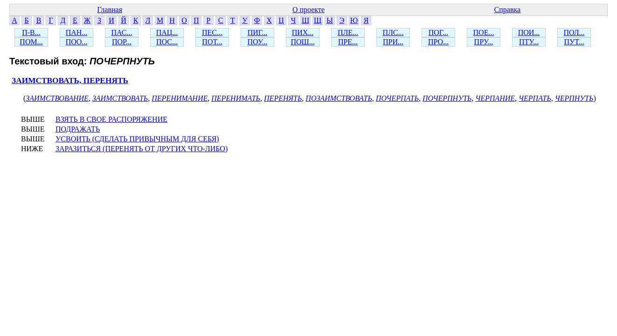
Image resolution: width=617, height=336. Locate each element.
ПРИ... (393, 42)
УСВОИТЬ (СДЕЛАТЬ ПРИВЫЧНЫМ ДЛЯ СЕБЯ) (137, 139)
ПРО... (438, 42)
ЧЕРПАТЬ (535, 98)
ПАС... (121, 32)
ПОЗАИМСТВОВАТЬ (338, 98)
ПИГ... (258, 32)
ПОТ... (212, 42)
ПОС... (167, 42)
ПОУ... (258, 42)
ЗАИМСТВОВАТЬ (120, 98)
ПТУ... (529, 42)
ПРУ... (483, 42)
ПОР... (122, 42)
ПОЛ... (573, 32)
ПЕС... (212, 32)
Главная (109, 10)
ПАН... (77, 32)
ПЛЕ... (348, 32)
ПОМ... (31, 42)
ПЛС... (392, 32)
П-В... (31, 32)
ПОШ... (302, 42)
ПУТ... (574, 42)
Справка (507, 10)
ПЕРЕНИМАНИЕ (180, 98)
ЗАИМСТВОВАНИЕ (57, 98)
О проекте (308, 10)
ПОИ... (529, 32)
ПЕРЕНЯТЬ (283, 98)
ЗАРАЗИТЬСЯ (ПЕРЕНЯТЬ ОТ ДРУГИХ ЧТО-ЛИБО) (141, 149)
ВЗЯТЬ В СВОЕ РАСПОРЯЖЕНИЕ (111, 119)
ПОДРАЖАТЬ (77, 129)
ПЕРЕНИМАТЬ (235, 98)
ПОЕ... (483, 32)
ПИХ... (303, 32)
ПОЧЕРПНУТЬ (447, 98)
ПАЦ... (167, 32)
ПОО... (77, 42)
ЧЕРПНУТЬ (574, 98)
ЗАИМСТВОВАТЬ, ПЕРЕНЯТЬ (70, 80)
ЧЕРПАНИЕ (495, 98)
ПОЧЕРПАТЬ (397, 98)
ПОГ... (439, 32)
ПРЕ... (348, 42)
